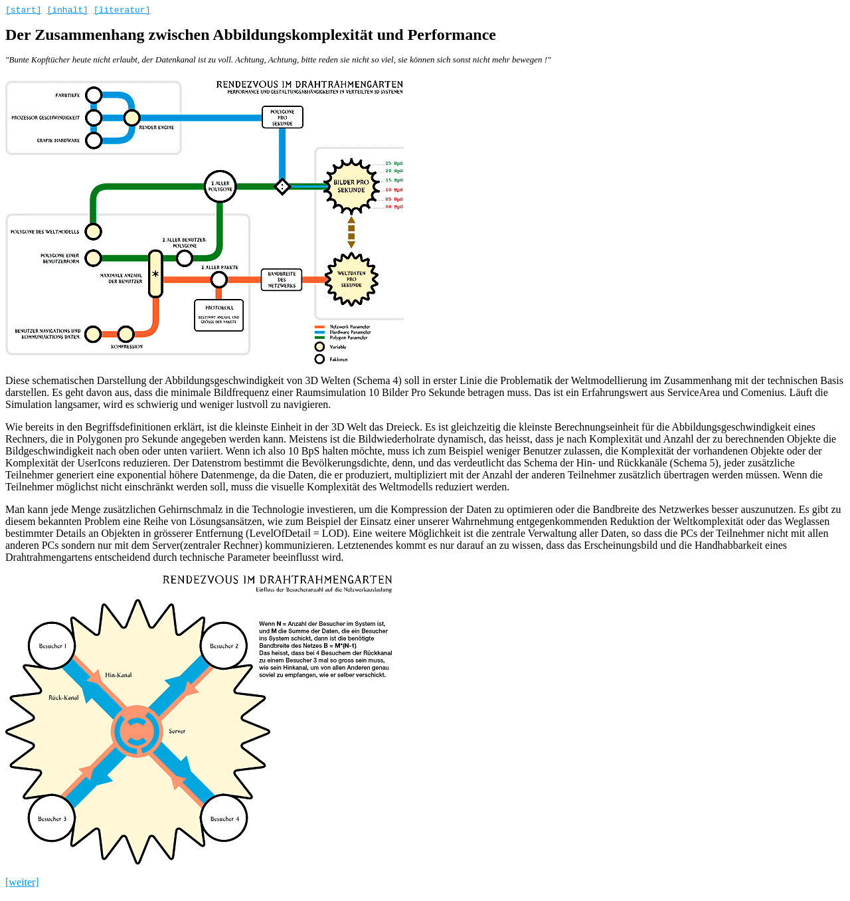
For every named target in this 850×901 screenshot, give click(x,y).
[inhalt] (67, 11)
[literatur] (122, 11)
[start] (23, 11)
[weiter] (22, 884)
